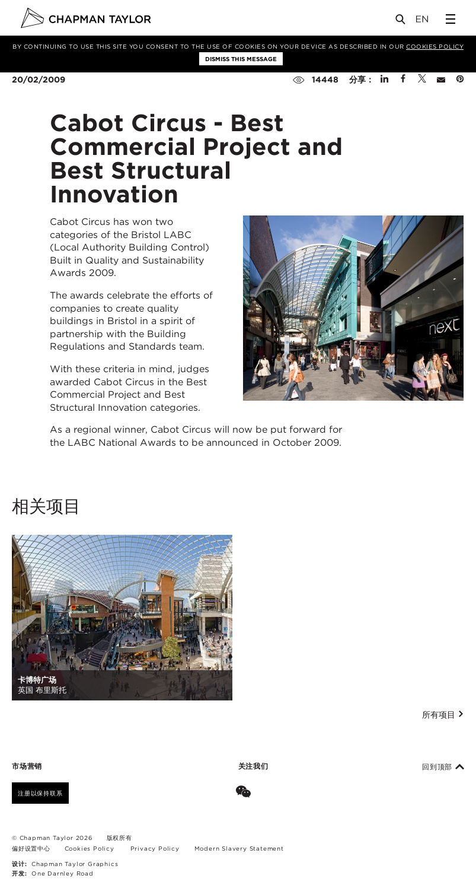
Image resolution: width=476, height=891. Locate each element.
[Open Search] (401, 21)
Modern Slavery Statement (239, 848)
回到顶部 (443, 767)
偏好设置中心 (31, 848)
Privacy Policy (155, 848)
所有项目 (443, 714)
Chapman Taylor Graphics (74, 863)
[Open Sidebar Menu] (450, 19)
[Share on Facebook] (403, 79)
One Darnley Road (62, 873)
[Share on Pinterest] (460, 79)
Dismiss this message (241, 58)
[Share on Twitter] (422, 79)
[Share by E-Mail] (441, 79)
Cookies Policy (435, 46)
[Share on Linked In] (384, 79)
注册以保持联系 (40, 793)
